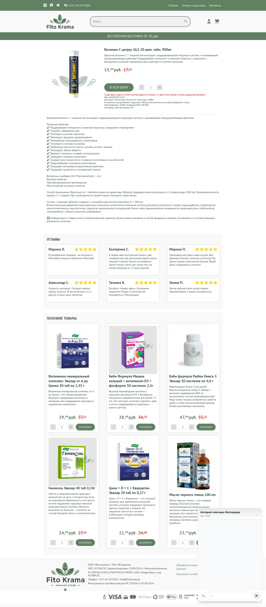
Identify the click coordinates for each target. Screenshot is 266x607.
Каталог (174, 5)
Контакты (215, 5)
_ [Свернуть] (257, 513)
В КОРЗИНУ (119, 87)
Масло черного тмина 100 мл (192, 494)
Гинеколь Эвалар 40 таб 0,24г (72, 488)
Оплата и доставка (194, 5)
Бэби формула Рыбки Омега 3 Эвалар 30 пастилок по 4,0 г (193, 378)
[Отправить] (256, 595)
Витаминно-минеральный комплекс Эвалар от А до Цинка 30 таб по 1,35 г (69, 381)
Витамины (120, 99)
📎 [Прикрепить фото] (203, 596)
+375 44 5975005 (77, 5)
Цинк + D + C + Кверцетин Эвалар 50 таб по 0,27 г (129, 490)
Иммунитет (131, 99)
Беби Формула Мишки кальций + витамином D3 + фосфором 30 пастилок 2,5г (131, 381)
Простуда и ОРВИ (145, 99)
